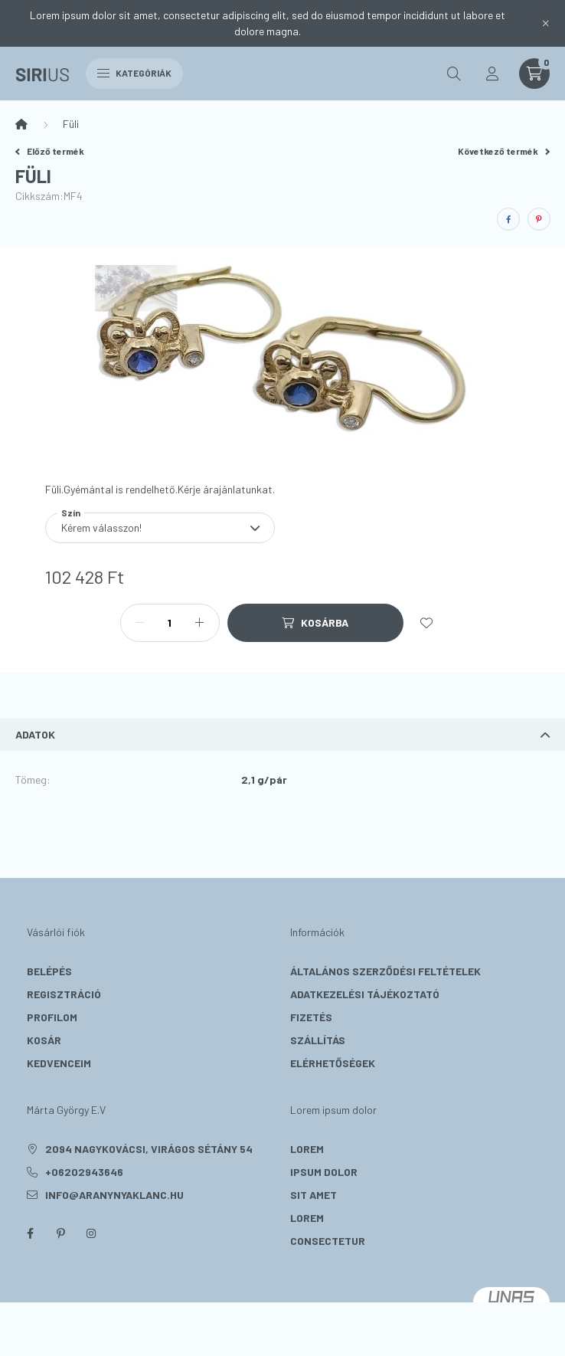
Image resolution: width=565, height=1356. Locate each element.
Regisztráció (64, 994)
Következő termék (504, 151)
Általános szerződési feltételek (385, 971)
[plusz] (199, 622)
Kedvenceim (59, 1062)
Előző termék (49, 151)
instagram (91, 1233)
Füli (71, 123)
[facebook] (508, 219)
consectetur (327, 1240)
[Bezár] (545, 22)
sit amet (313, 1194)
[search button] (454, 73)
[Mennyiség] (170, 622)
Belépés (49, 971)
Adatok (35, 734)
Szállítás (317, 1039)
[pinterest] (538, 219)
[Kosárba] (315, 623)
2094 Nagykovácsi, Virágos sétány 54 (149, 1148)
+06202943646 (84, 1171)
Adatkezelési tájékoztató (364, 994)
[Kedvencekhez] (426, 623)
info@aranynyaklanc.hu (114, 1194)
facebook (30, 1233)
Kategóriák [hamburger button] (134, 72)
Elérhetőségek (332, 1062)
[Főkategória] (21, 124)
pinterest (60, 1233)
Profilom (52, 1017)
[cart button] (534, 73)
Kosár (44, 1039)
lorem (307, 1148)
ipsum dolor (324, 1171)
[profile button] (492, 73)
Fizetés (311, 1017)
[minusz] (140, 622)
